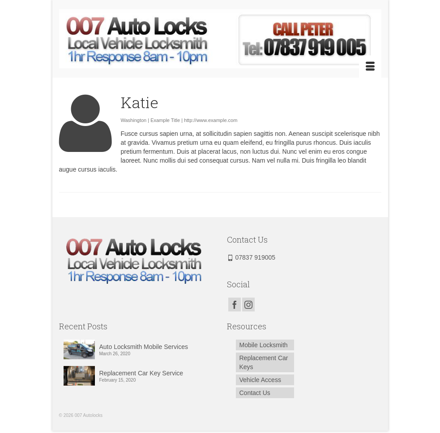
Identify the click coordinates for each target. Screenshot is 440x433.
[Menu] (370, 66)
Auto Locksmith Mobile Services (143, 346)
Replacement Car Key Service (141, 373)
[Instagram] (248, 304)
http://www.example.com (210, 120)
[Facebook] (234, 304)
